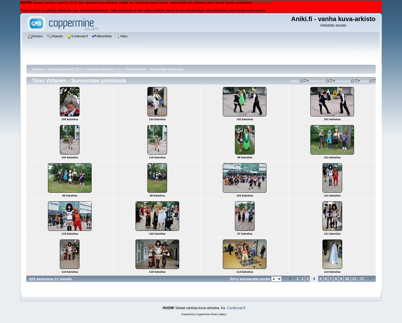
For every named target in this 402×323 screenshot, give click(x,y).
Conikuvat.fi (262, 3)
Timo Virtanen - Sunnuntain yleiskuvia (154, 69)
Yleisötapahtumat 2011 (65, 69)
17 (362, 279)
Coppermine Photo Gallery (211, 314)
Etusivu (37, 69)
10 (347, 279)
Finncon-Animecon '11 (104, 69)
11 (354, 279)
